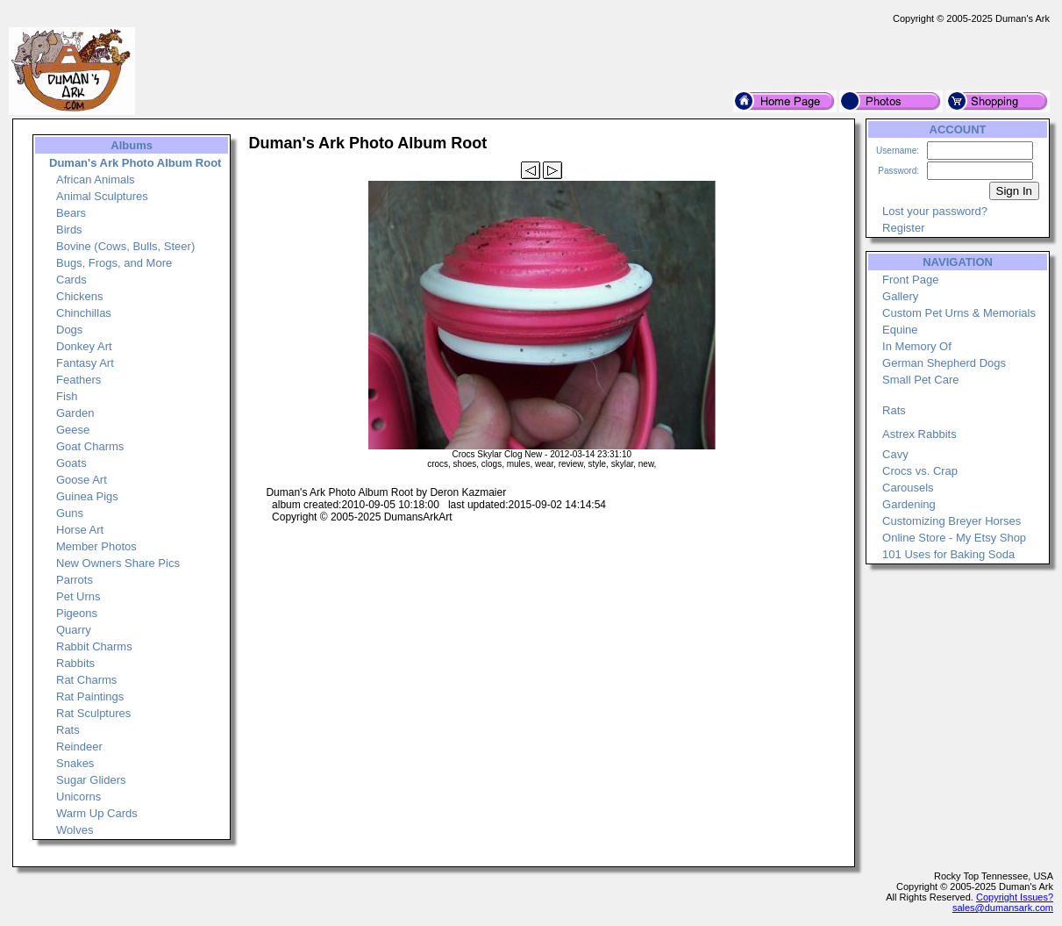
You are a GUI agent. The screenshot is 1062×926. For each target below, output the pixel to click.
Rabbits (75, 663)
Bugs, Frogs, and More (114, 262)
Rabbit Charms (94, 646)
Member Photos (96, 546)
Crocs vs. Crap (920, 470)
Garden (75, 413)
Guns (69, 513)
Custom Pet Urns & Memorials (959, 312)
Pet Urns (78, 596)
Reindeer (79, 746)
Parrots (74, 579)
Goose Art (81, 479)
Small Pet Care (920, 379)
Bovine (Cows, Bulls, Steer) (125, 246)
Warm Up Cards (97, 813)
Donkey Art (84, 346)
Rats (68, 729)
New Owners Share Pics (118, 563)
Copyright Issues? (1014, 897)
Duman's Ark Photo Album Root (135, 162)
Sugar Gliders (90, 779)
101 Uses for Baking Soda (948, 554)
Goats (71, 463)
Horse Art (79, 529)
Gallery (900, 296)
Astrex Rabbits (919, 434)
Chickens (79, 296)
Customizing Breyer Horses (951, 521)
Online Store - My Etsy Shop (954, 537)
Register (903, 227)
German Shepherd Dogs (944, 363)
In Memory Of (917, 346)
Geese (72, 429)
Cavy (895, 454)
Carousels (908, 487)
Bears (71, 212)
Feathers (78, 379)
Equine (899, 329)
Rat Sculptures (93, 713)
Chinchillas (83, 312)
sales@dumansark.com (1002, 907)
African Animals (95, 179)
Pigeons (76, 613)
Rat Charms (86, 679)
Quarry (73, 629)
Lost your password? (934, 211)
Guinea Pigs (87, 496)
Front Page (910, 279)
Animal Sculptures (102, 196)
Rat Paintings (90, 696)
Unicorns (78, 796)
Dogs (69, 329)
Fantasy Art (85, 363)
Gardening (909, 504)
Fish (67, 396)
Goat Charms (90, 446)
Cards (71, 279)
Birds (69, 229)
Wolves (74, 829)
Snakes (75, 763)
